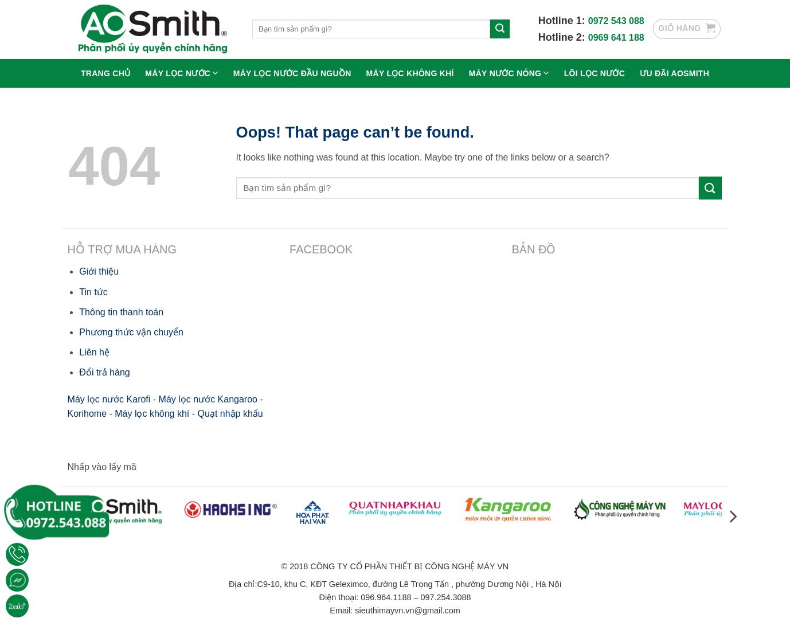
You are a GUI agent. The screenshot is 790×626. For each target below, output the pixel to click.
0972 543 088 (616, 21)
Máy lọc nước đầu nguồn (292, 73)
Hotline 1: (563, 20)
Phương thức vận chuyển (131, 332)
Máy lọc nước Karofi (109, 399)
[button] (687, 29)
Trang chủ (105, 73)
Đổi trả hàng (104, 372)
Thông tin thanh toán (121, 312)
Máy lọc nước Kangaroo (208, 399)
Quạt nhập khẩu (230, 413)
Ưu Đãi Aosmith (674, 73)
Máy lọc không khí (410, 73)
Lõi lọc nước (594, 73)
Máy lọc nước (181, 73)
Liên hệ (94, 352)
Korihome (87, 413)
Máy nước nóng (509, 73)
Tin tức (93, 292)
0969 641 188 (616, 37)
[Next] (732, 516)
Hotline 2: (563, 37)
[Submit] (500, 29)
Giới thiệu (99, 271)
